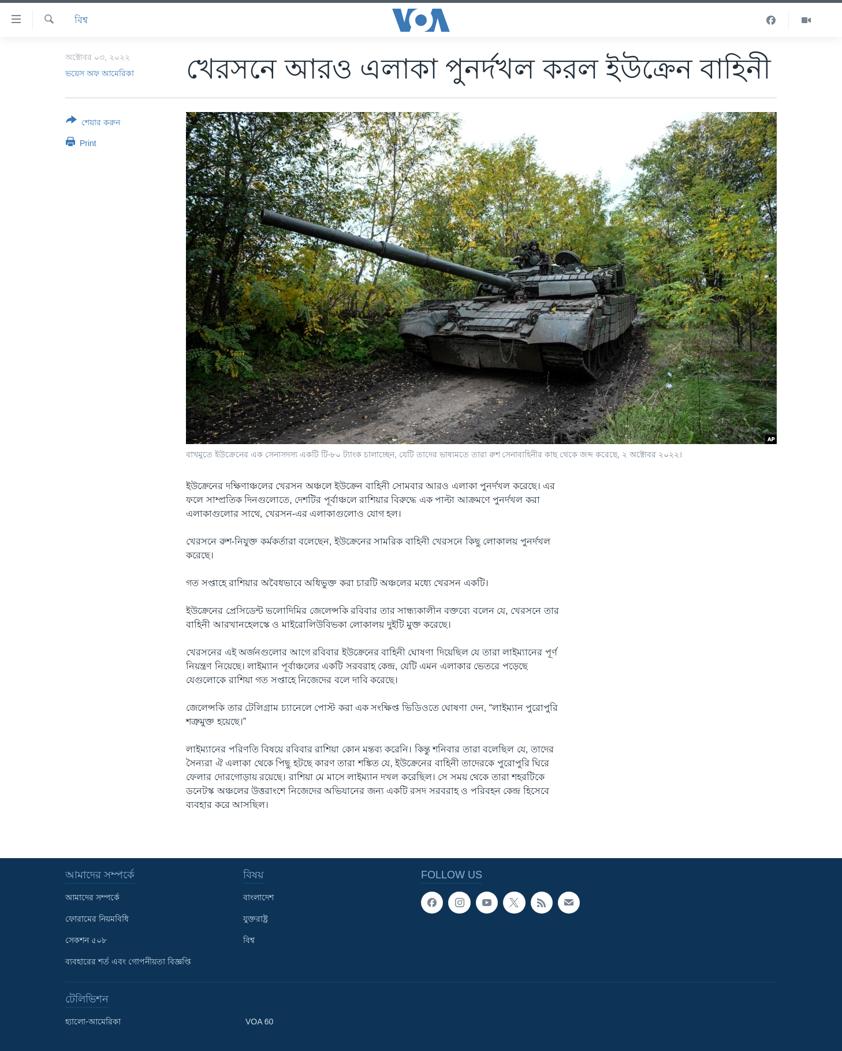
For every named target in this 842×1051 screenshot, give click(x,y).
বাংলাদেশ (258, 897)
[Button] (93, 123)
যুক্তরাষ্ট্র (255, 918)
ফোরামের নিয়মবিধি (97, 918)
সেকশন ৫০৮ (86, 940)
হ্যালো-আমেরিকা (93, 1021)
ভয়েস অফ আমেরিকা (99, 73)
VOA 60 (259, 1021)
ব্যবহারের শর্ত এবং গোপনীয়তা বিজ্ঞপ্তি (128, 961)
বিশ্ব (81, 20)
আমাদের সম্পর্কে (92, 897)
